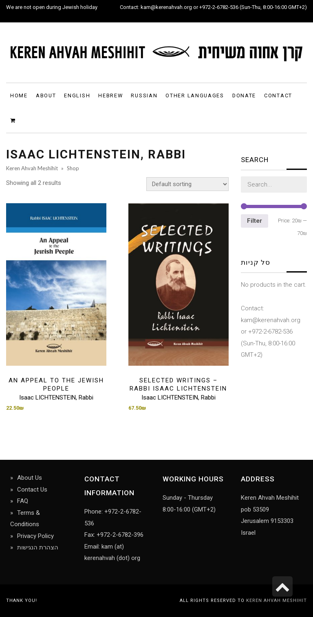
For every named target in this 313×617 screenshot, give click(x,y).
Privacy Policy (35, 536)
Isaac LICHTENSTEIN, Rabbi (56, 397)
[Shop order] (187, 184)
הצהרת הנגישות (37, 547)
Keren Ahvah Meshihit (276, 600)
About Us (29, 477)
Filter (254, 220)
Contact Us (32, 489)
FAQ (22, 501)
